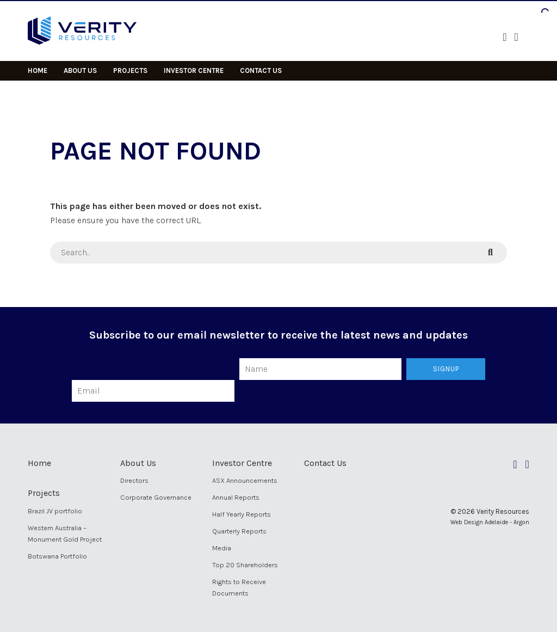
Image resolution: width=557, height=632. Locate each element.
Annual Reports (235, 497)
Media (221, 548)
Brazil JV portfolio (55, 511)
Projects (130, 70)
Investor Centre (194, 70)
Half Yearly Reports (241, 514)
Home (37, 70)
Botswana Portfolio (57, 556)
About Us (80, 70)
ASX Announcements (244, 480)
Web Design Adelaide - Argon (489, 522)
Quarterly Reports (239, 531)
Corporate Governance (155, 497)
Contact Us (261, 70)
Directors (134, 480)
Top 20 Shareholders (245, 565)
